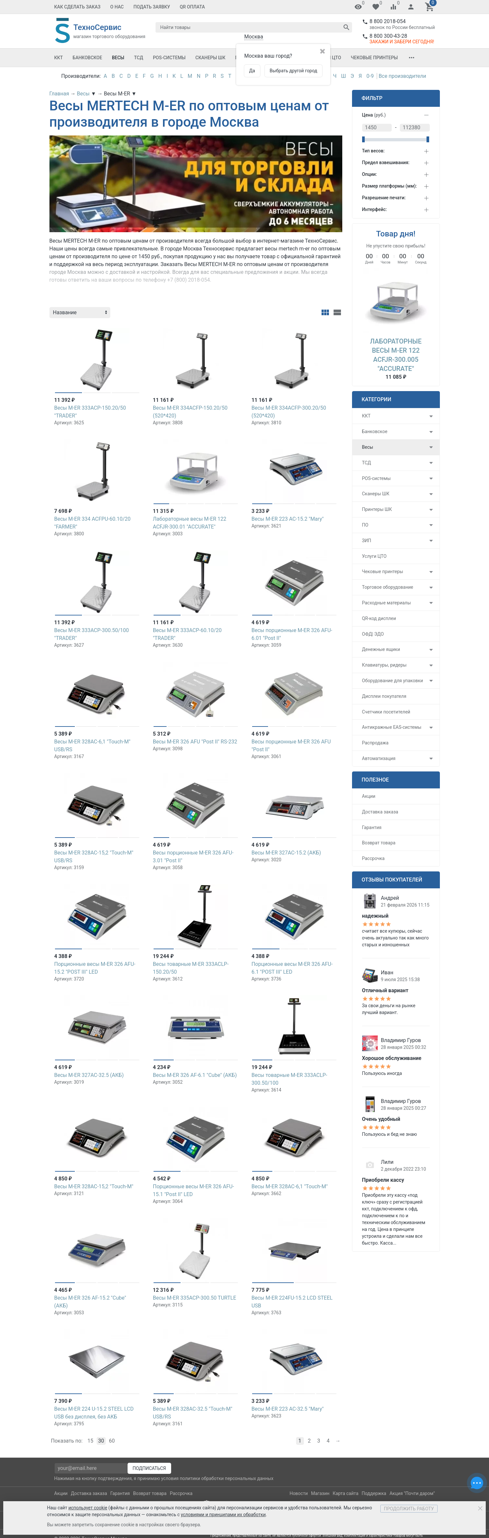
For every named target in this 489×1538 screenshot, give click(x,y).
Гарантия (372, 827)
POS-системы (169, 57)
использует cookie (87, 1507)
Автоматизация (379, 758)
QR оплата (192, 6)
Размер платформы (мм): (389, 186)
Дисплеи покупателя (384, 696)
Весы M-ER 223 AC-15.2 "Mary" (287, 519)
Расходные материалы (386, 602)
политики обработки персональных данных (226, 1478)
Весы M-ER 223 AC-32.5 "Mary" (287, 1409)
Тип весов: (373, 150)
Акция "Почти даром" (412, 1493)
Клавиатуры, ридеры (384, 665)
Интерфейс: (374, 209)
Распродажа (375, 742)
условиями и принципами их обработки (223, 1514)
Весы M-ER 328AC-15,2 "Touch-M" (93, 1186)
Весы (118, 57)
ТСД (138, 57)
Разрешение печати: (384, 197)
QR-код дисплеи (379, 618)
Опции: (369, 174)
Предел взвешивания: (386, 162)
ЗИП (366, 540)
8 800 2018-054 (388, 21)
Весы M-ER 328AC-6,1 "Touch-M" (289, 1186)
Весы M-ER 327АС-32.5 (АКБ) (89, 1075)
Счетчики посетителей (386, 711)
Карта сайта (346, 1493)
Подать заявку (151, 6)
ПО (365, 525)
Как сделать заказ (77, 6)
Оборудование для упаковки (392, 680)
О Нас (117, 6)
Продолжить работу (409, 1508)
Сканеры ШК (210, 57)
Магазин (320, 1493)
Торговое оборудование (388, 587)
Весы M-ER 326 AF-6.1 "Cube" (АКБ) (195, 1075)
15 (90, 1441)
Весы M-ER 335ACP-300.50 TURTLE (194, 1298)
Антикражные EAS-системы (392, 727)
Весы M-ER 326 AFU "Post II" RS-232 (195, 742)
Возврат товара (379, 842)
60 (112, 1441)
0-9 (370, 76)
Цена (374, 115)
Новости (299, 1493)
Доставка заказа (380, 811)
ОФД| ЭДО (373, 634)
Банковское (87, 57)
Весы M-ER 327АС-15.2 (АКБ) (286, 853)
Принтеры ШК (377, 509)
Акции (368, 796)
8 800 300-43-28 (388, 36)
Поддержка (374, 1493)
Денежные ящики (381, 649)
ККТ (58, 57)
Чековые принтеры (374, 57)
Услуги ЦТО (374, 556)
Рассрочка (373, 858)
